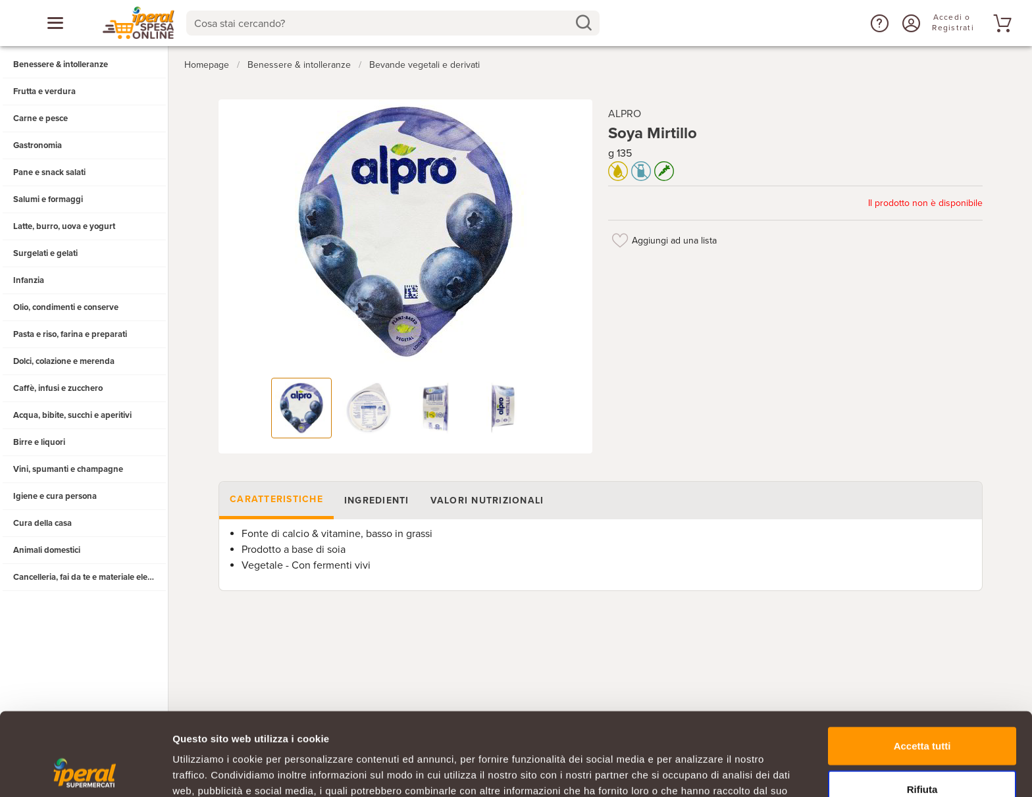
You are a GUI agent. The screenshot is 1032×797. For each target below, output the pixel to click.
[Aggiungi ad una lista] (620, 240)
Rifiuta (922, 711)
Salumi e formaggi (48, 199)
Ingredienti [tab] (376, 500)
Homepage (206, 64)
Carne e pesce (40, 118)
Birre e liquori (39, 442)
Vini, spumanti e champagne (68, 469)
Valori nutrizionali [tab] (487, 500)
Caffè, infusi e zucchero (58, 388)
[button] (878, 23)
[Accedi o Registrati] (909, 23)
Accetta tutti (922, 667)
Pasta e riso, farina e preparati (70, 334)
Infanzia (28, 280)
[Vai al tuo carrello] (1000, 23)
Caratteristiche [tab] (276, 499)
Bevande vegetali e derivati (424, 64)
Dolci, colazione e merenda (64, 361)
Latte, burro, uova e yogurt (64, 226)
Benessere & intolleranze (60, 64)
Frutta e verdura (44, 91)
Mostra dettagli (692, 771)
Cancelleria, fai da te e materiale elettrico (90, 577)
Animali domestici (46, 550)
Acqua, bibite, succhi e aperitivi (72, 415)
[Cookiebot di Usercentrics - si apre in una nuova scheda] (85, 771)
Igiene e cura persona (55, 496)
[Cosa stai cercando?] (382, 23)
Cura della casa (42, 523)
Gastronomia (37, 145)
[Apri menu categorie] (55, 23)
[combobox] (393, 23)
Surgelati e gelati (45, 253)
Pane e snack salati (49, 172)
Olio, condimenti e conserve (65, 307)
